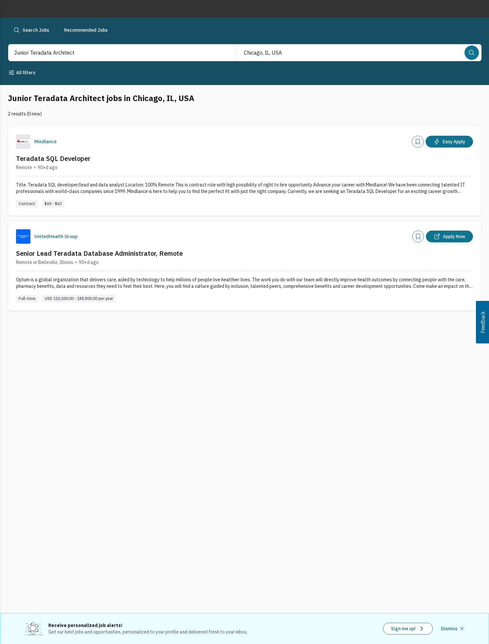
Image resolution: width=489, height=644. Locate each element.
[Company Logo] (23, 141)
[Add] (418, 142)
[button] (482, 322)
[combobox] (115, 53)
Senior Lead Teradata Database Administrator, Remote (99, 253)
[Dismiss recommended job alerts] (453, 628)
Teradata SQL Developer (53, 158)
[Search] (471, 52)
